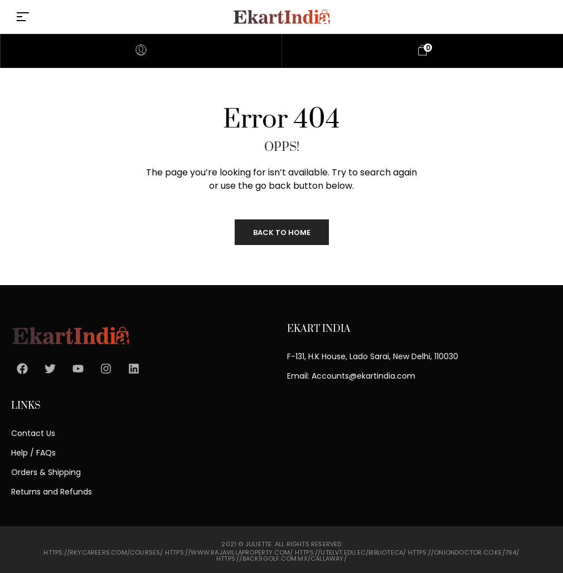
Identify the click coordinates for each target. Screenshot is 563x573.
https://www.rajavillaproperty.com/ (229, 552)
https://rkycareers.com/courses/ (103, 552)
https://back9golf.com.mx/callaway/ (281, 558)
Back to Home (281, 232)
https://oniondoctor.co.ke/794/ (464, 552)
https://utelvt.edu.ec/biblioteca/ (350, 552)
